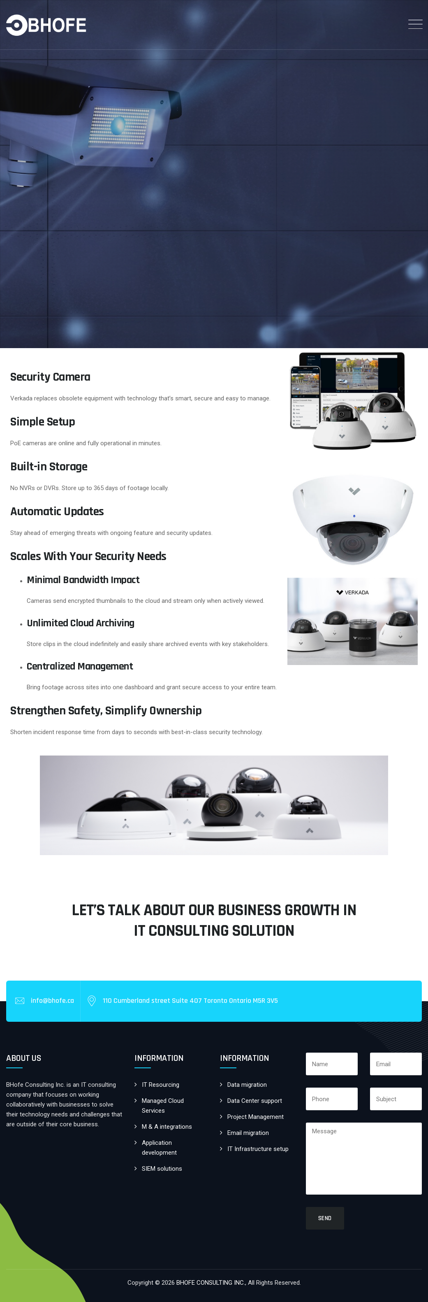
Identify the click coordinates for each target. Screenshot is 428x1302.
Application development (159, 1147)
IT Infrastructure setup (258, 1149)
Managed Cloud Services (163, 1105)
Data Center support (254, 1100)
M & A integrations (167, 1126)
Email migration (248, 1133)
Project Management (255, 1117)
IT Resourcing (160, 1084)
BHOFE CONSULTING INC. (210, 1282)
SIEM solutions (162, 1168)
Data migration (247, 1084)
